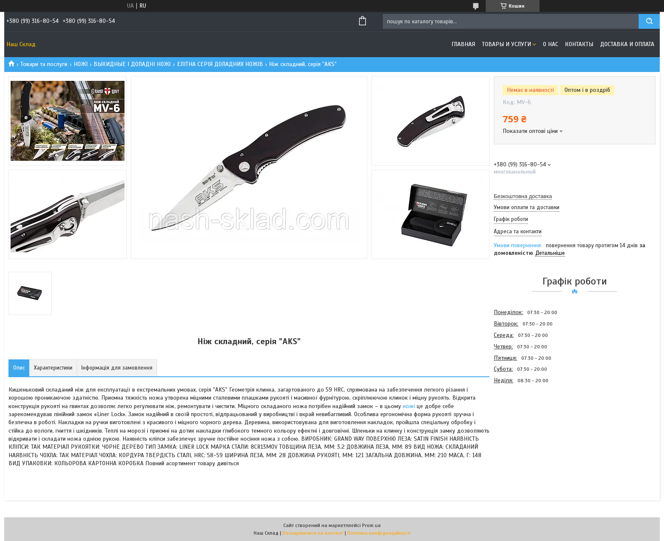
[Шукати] (649, 21)
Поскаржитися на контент (312, 533)
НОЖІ (81, 64)
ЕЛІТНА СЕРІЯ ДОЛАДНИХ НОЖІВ (220, 64)
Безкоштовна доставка (523, 196)
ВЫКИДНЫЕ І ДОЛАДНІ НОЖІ (132, 64)
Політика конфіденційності (379, 533)
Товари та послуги (43, 64)
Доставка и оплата (627, 44)
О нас (550, 44)
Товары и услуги (506, 44)
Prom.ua (371, 525)
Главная (463, 44)
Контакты (579, 44)
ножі (409, 406)
